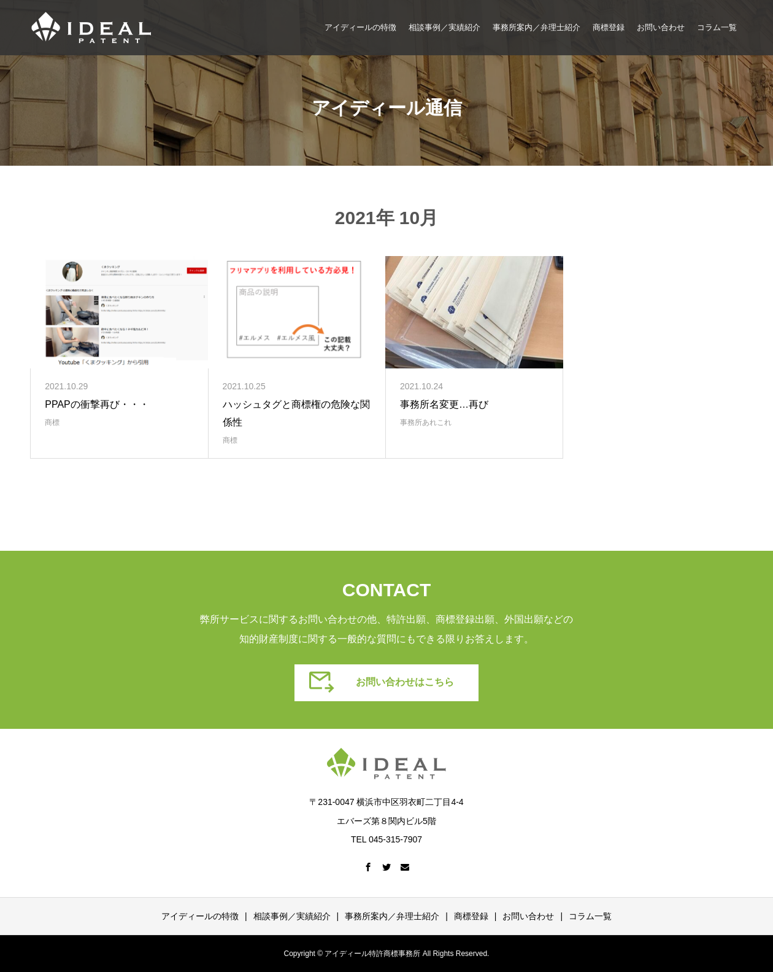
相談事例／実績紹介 (444, 27)
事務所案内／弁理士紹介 (536, 27)
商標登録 (609, 27)
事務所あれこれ (426, 422)
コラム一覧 (717, 27)
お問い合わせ (661, 27)
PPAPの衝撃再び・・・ (97, 404)
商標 (52, 422)
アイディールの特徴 (360, 27)
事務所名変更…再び (444, 404)
